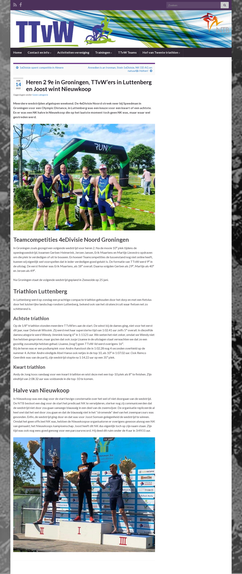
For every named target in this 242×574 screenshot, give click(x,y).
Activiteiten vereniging (73, 52)
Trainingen (103, 52)
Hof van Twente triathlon (161, 52)
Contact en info (39, 52)
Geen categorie (40, 94)
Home (17, 52)
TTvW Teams (127, 52)
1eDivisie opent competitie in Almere (42, 67)
